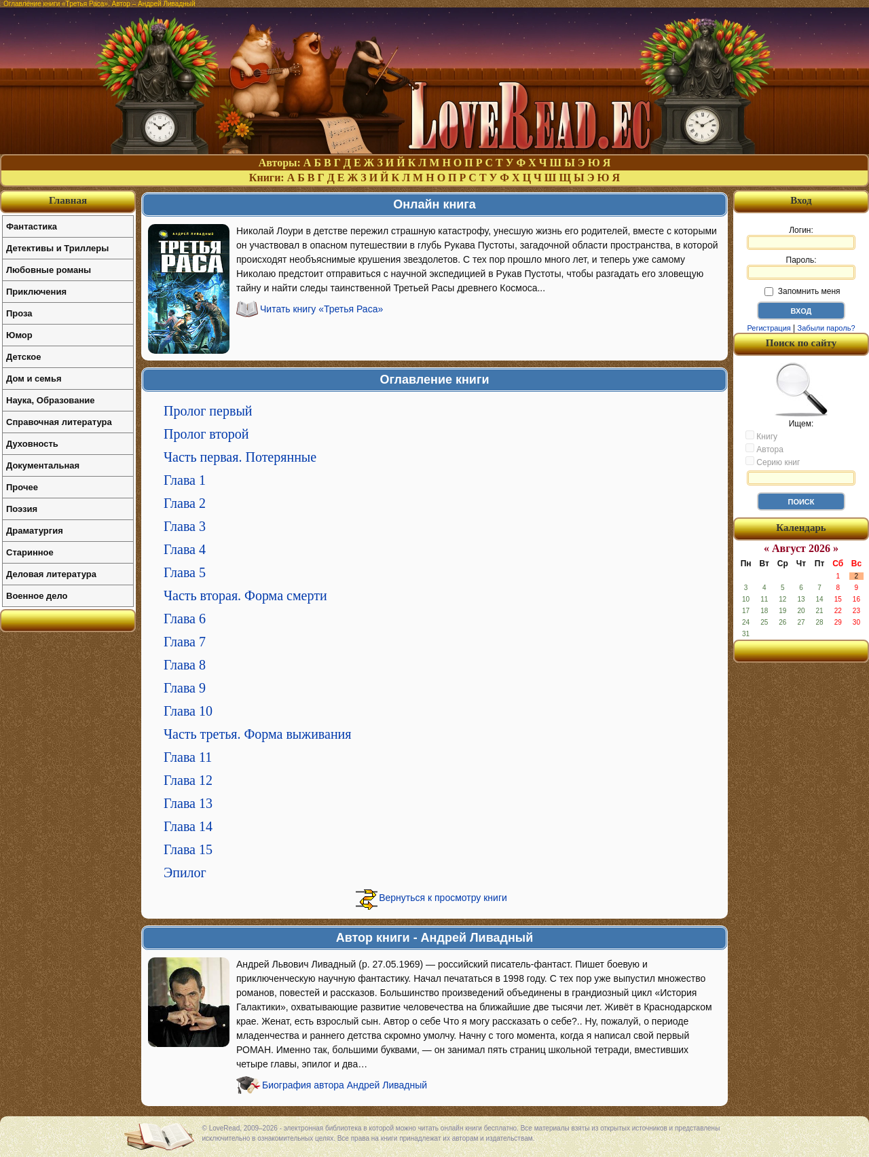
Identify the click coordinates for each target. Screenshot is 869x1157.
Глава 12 (188, 780)
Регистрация (768, 328)
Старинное (30, 552)
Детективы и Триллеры (57, 248)
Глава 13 (188, 803)
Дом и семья (34, 378)
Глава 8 (185, 664)
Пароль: (801, 267)
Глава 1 (185, 480)
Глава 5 (185, 572)
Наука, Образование (50, 400)
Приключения (36, 292)
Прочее (22, 487)
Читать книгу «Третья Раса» (321, 309)
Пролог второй (206, 433)
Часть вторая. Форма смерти (245, 595)
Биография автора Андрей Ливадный (344, 1085)
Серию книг (772, 461)
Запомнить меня (802, 291)
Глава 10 (188, 710)
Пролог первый (208, 410)
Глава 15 (188, 849)
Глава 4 (185, 549)
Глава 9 (185, 687)
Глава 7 (185, 641)
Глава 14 (188, 826)
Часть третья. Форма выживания (258, 734)
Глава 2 (185, 503)
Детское (23, 357)
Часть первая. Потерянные (240, 456)
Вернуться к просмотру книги (443, 897)
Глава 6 (185, 618)
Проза (19, 313)
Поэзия (21, 509)
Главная (68, 200)
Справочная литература (59, 422)
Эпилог (185, 872)
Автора (764, 448)
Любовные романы (48, 270)
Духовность (32, 444)
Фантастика (31, 226)
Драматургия (34, 531)
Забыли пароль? (826, 328)
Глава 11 (188, 757)
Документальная (42, 465)
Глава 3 (185, 526)
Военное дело (37, 596)
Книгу (761, 435)
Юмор (19, 335)
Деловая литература (51, 574)
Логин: (801, 237)
